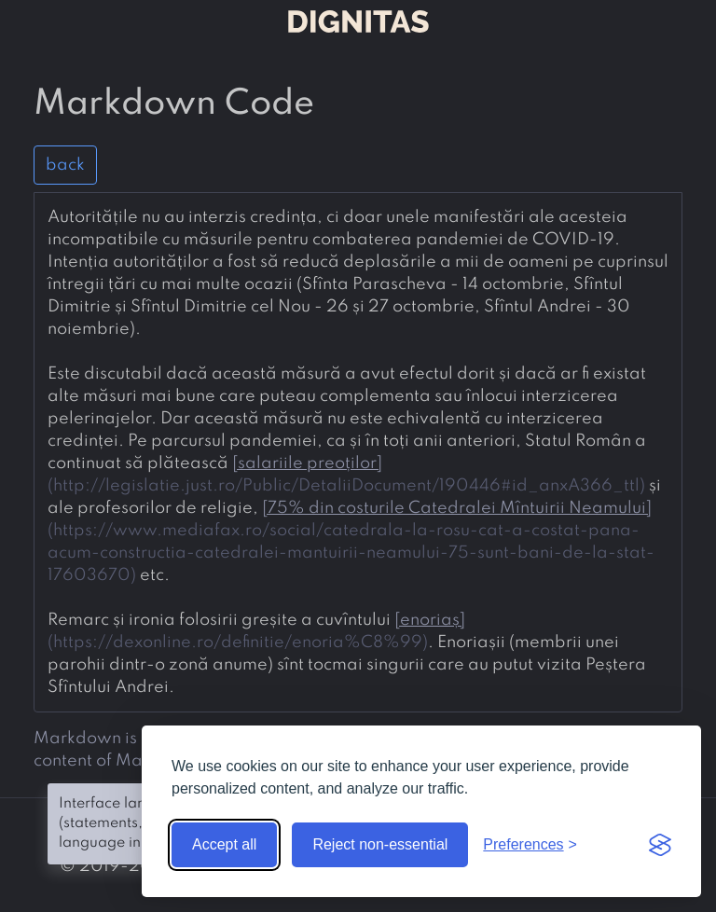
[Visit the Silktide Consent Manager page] (660, 845)
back (65, 165)
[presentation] (358, 452)
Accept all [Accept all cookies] (224, 844)
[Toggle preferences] (530, 845)
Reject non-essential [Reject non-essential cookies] (380, 844)
